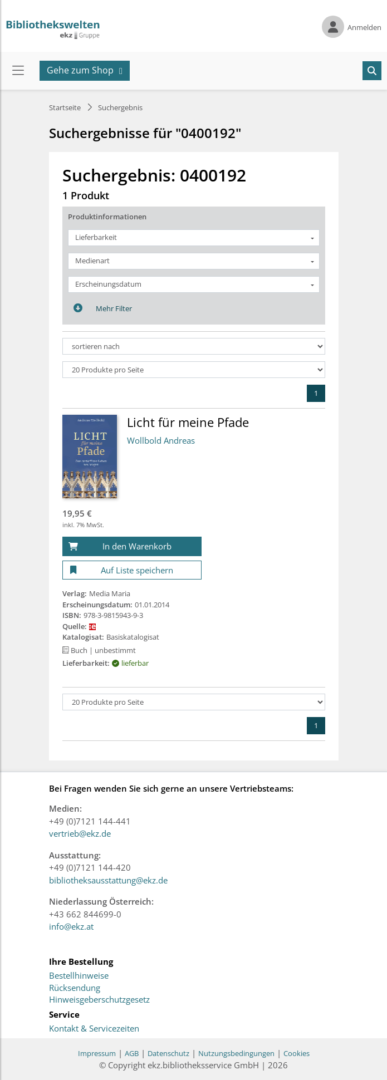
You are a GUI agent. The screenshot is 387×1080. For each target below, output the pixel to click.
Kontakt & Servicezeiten (94, 1029)
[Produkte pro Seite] (193, 369)
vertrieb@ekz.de (80, 833)
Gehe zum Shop (80, 70)
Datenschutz (168, 1053)
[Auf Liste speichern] (132, 570)
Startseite (65, 107)
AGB (132, 1053)
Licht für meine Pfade (188, 422)
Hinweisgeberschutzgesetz (99, 1000)
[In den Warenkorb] (132, 546)
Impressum (97, 1053)
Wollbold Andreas (161, 440)
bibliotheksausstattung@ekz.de (108, 880)
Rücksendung (74, 988)
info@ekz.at (71, 926)
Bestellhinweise (79, 976)
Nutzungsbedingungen (236, 1053)
